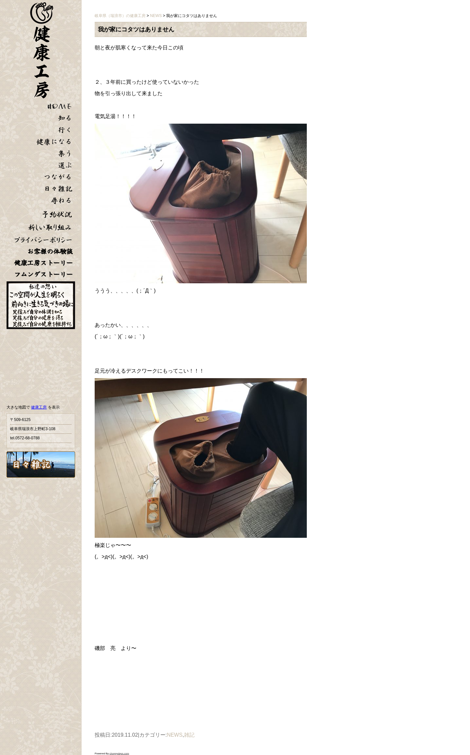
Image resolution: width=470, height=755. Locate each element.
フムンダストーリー (43, 274)
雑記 (189, 735)
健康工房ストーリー (43, 262)
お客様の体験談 (50, 251)
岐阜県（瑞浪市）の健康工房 (120, 15)
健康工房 (39, 407)
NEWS (174, 735)
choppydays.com (119, 753)
